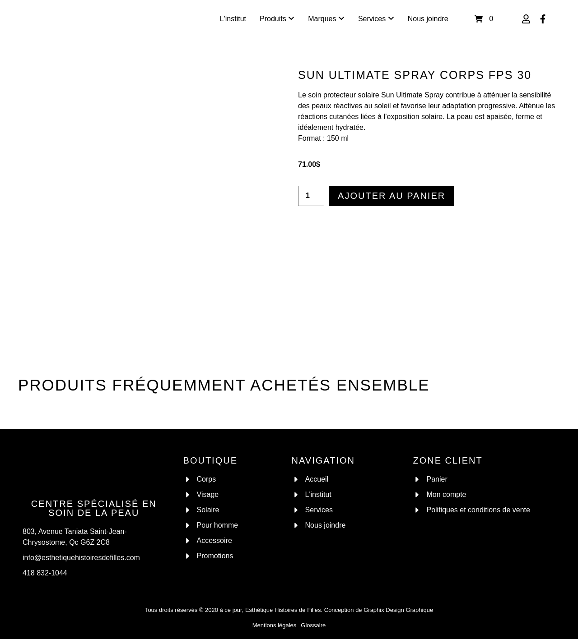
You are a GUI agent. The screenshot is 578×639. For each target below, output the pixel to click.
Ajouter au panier (391, 196)
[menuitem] (277, 19)
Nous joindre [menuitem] (428, 19)
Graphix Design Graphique (398, 610)
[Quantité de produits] (311, 196)
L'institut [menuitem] (233, 19)
